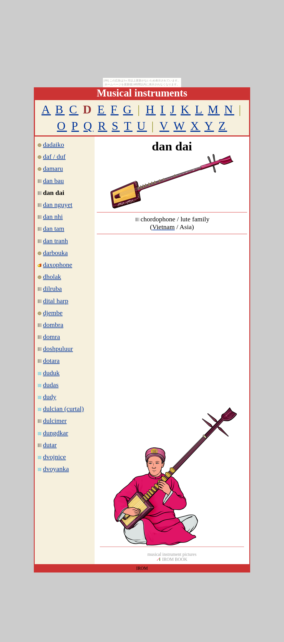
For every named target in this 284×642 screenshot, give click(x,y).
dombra (53, 324)
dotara (51, 360)
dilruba (52, 288)
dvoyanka (56, 468)
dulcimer (55, 420)
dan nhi (53, 216)
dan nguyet (57, 204)
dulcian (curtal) (63, 408)
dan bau (53, 180)
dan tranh (55, 240)
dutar (50, 444)
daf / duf (51, 156)
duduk (51, 372)
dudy (49, 396)
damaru (53, 168)
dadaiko (53, 144)
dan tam (53, 228)
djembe (53, 312)
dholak (52, 276)
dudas (51, 384)
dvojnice (54, 456)
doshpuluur (58, 348)
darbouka (55, 252)
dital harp (55, 300)
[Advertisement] (172, 278)
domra (51, 336)
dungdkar (55, 433)
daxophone (57, 264)
